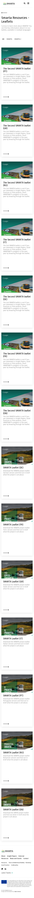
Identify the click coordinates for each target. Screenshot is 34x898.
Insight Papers (12, 856)
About (3, 856)
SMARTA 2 (17, 39)
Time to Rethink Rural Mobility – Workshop (20, 862)
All (3, 39)
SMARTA (9, 39)
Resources (4, 862)
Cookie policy (14, 865)
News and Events (16, 858)
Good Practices (5, 865)
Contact (25, 858)
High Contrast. (18, 891)
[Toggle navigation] (28, 4)
